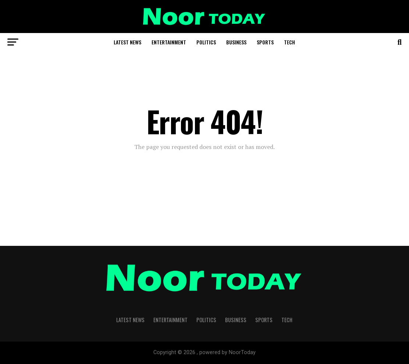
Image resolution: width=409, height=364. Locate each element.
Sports (265, 42)
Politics (206, 42)
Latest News (127, 42)
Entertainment (169, 42)
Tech (289, 42)
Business (236, 42)
